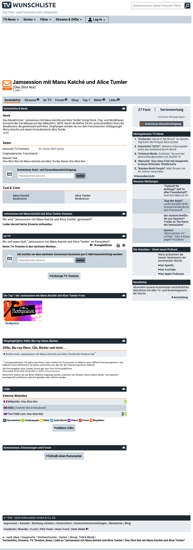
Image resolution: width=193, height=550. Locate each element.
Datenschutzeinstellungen (90, 523)
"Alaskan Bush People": (161, 170)
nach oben (11, 537)
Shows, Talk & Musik (82, 537)
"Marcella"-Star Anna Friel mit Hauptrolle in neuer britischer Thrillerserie (163, 162)
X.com (34, 529)
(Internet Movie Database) (27, 407)
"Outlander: (163, 140)
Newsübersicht (145, 176)
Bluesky (23, 529)
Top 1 (86, 100)
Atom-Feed (62, 529)
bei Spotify (167, 265)
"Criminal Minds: (161, 155)
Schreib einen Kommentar (65, 456)
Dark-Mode (80, 529)
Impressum (10, 523)
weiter (80, 175)
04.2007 (51, 148)
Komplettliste (103, 245)
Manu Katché (21, 195)
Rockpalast (12, 323)
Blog (128, 523)
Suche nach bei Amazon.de (50, 354)
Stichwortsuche (47, 537)
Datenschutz (64, 523)
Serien (63, 537)
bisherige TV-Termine (65, 276)
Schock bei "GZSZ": (163, 148)
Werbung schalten (43, 523)
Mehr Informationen (49, 371)
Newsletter (116, 523)
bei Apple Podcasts (172, 273)
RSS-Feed (46, 529)
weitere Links (65, 428)
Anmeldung (181, 297)
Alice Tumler (82, 195)
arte (60, 148)
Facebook (10, 529)
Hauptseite (28, 537)
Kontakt (24, 523)
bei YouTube (168, 269)
